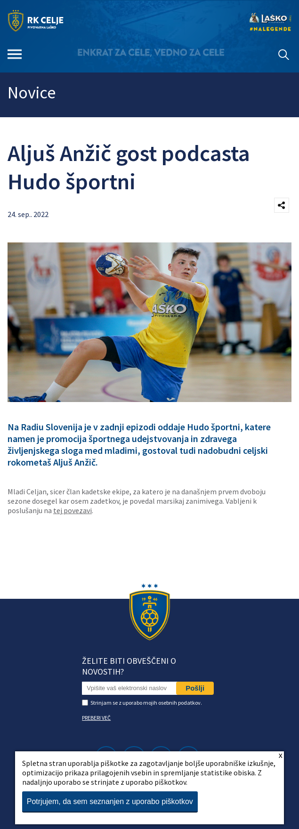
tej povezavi (72, 510)
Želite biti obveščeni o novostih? (129, 666)
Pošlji (195, 688)
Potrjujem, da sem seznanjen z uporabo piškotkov (110, 801)
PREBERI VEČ (96, 717)
